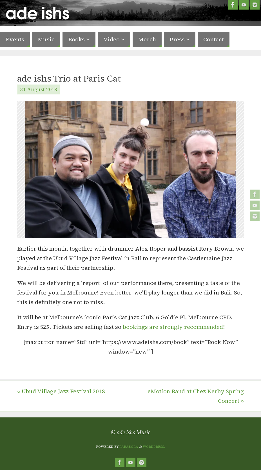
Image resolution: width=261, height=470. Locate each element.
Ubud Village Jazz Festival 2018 (61, 391)
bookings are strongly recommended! (174, 327)
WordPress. (154, 446)
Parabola (128, 446)
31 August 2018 (38, 89)
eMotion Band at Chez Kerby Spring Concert (196, 396)
